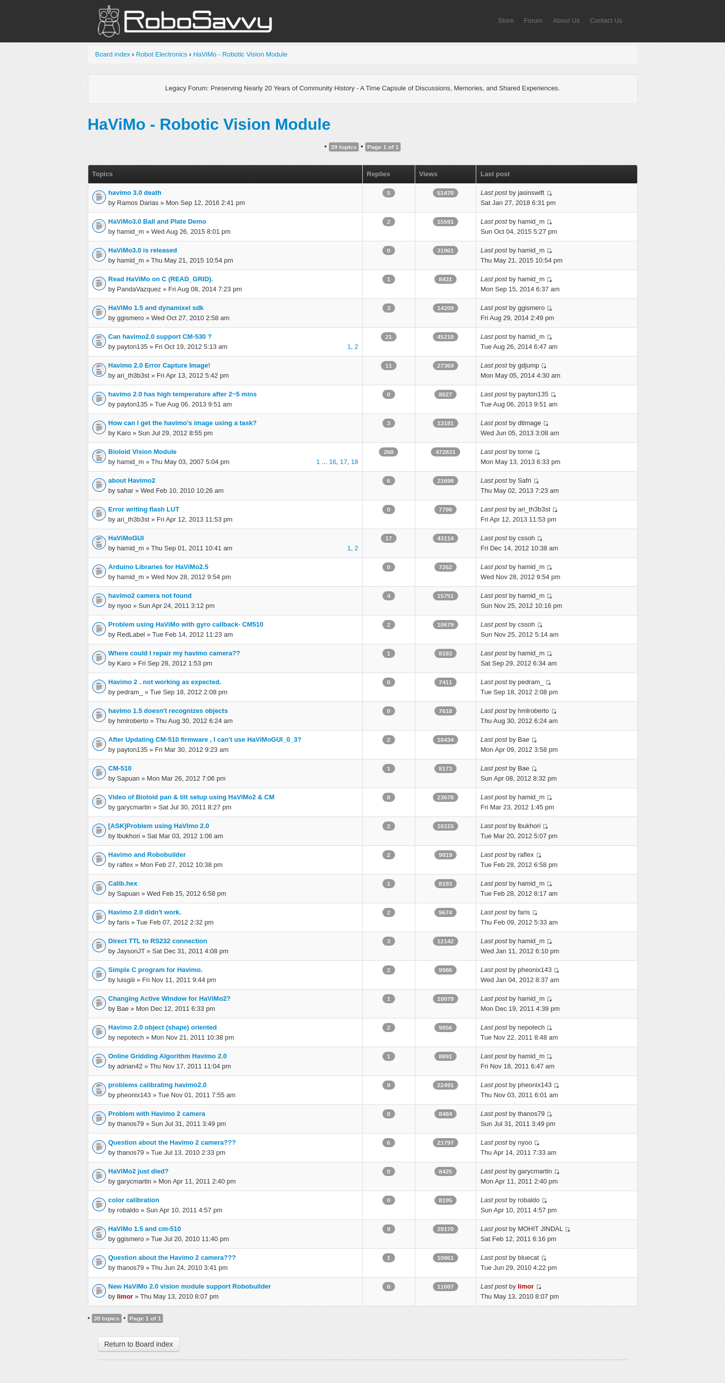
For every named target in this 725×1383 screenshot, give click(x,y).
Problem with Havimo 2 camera (156, 1113)
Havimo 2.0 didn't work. (145, 912)
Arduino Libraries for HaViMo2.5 (158, 567)
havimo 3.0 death (134, 192)
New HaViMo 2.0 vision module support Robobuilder (189, 1286)
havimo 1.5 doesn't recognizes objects (168, 710)
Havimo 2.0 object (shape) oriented (162, 1027)
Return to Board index (138, 1344)
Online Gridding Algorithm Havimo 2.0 (167, 1056)
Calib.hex (123, 883)
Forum (533, 20)
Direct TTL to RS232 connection (157, 941)
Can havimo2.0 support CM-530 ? (160, 336)
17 (343, 462)
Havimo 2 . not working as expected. (164, 682)
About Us (566, 20)
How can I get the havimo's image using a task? (182, 423)
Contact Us (606, 20)
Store (506, 20)
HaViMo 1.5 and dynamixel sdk (156, 308)
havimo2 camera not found (150, 595)
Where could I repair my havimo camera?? (174, 653)
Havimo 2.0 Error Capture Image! (159, 365)
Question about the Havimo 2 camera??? (172, 1142)
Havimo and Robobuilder (147, 854)
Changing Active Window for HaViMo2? (169, 998)
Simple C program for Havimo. (155, 970)
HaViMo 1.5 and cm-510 (144, 1229)
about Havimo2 (131, 480)
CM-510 (120, 768)
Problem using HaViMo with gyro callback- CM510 (186, 624)
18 (354, 462)
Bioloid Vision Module (142, 451)
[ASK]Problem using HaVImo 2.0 (158, 826)
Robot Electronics (161, 54)
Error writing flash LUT (144, 509)
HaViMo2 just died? (138, 1171)
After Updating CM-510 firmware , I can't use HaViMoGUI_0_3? (205, 739)
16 (332, 462)
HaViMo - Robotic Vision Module (240, 54)
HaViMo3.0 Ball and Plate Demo (157, 221)
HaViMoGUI (126, 538)
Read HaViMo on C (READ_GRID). (160, 279)
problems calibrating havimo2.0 (157, 1085)
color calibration (133, 1200)
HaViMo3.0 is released (142, 250)
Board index (112, 54)
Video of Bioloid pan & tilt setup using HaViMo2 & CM (191, 797)
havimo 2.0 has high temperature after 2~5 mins (182, 394)
